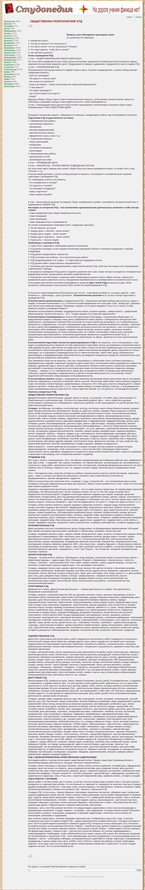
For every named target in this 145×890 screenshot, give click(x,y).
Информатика (10, 31)
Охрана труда (10, 53)
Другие (7, 28)
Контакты (139, 17)
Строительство (10, 69)
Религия (7, 62)
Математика (9, 43)
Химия (6, 79)
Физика (7, 72)
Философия (9, 74)
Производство (10, 60)
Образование (9, 50)
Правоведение (10, 57)
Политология (9, 55)
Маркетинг (8, 40)
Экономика (8, 84)
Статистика (9, 67)
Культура (8, 36)
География (8, 26)
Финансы (8, 77)
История (7, 33)
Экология (8, 81)
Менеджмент (9, 48)
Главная (129, 17)
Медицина (8, 45)
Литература (9, 38)
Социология (9, 65)
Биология (8, 24)
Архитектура (9, 21)
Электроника (9, 86)
